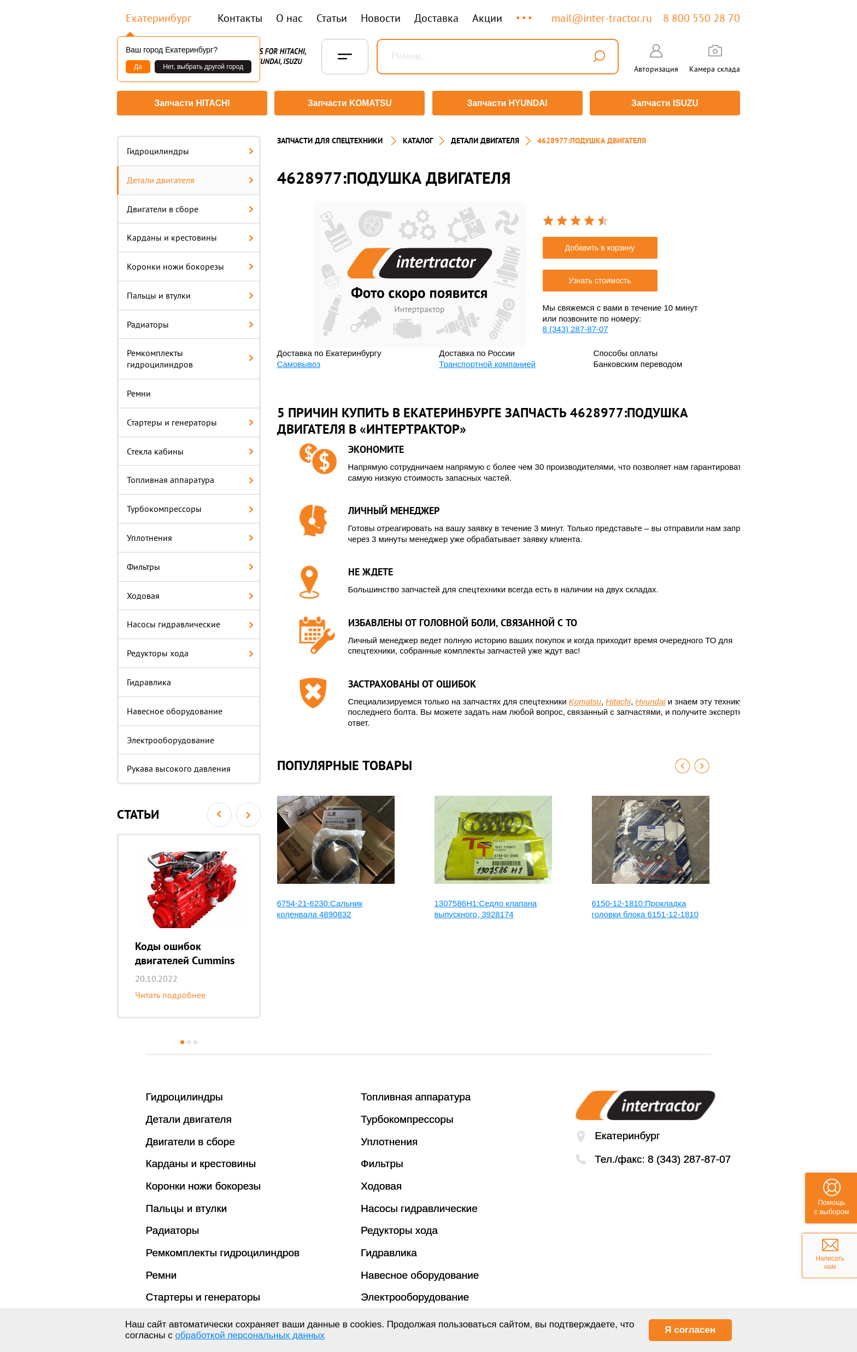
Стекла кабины (190, 447)
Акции (487, 18)
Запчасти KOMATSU (349, 103)
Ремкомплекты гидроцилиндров (190, 355)
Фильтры (190, 562)
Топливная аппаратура (190, 476)
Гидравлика (149, 678)
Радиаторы (190, 320)
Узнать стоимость (599, 276)
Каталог (418, 137)
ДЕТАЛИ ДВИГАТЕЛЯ (485, 137)
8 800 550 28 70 (701, 18)
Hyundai (651, 697)
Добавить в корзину (600, 244)
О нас (289, 18)
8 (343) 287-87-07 (575, 325)
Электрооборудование (170, 736)
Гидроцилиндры (190, 147)
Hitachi (618, 697)
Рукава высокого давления (179, 765)
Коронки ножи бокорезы (190, 262)
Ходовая (190, 591)
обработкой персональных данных (250, 1335)
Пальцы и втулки (190, 291)
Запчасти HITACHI (191, 103)
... (525, 13)
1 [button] (182, 1038)
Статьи (331, 18)
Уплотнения (190, 533)
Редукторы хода (190, 649)
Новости (381, 18)
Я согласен (690, 1330)
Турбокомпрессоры (190, 504)
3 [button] (195, 1038)
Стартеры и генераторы (190, 418)
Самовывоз (299, 360)
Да (138, 67)
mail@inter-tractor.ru (601, 18)
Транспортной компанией (487, 360)
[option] (189, 922)
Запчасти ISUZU (666, 103)
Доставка (436, 18)
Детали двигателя (190, 176)
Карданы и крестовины (190, 233)
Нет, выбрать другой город (203, 67)
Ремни (139, 389)
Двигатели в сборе (190, 205)
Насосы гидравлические (190, 620)
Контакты (240, 18)
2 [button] (189, 1038)
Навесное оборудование (174, 707)
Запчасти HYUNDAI (507, 103)
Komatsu (585, 697)
